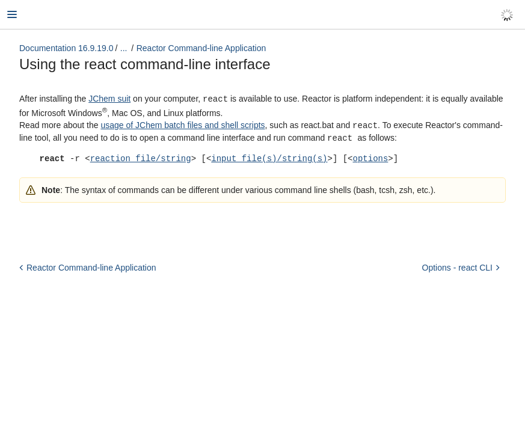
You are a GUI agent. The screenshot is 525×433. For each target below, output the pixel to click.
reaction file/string (140, 156)
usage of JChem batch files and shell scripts (182, 124)
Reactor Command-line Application (201, 48)
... (123, 48)
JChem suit (109, 98)
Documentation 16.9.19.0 (66, 48)
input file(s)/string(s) (269, 156)
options (370, 156)
